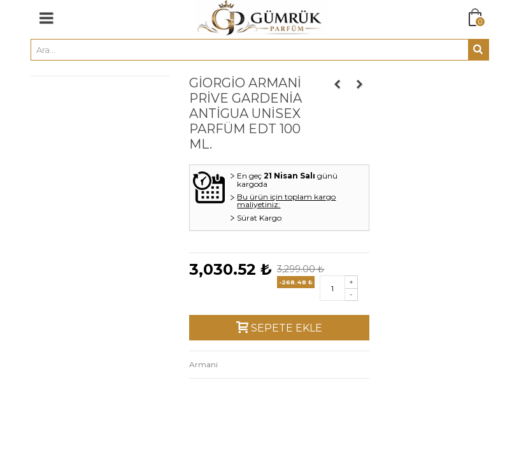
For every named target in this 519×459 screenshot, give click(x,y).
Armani (203, 364)
